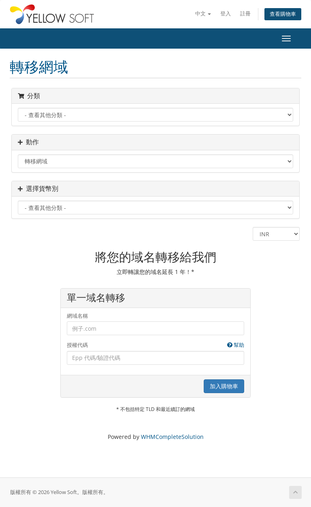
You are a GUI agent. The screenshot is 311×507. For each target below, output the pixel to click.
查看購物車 (283, 14)
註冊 (245, 13)
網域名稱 (77, 315)
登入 (225, 13)
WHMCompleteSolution (172, 437)
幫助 (235, 345)
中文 (203, 13)
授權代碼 (155, 345)
